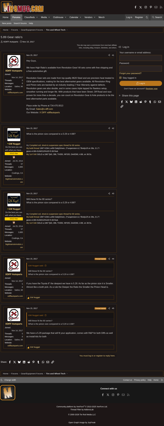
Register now (150, 90)
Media (44, 17)
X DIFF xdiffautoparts (51, 114)
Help (31, 23)
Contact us (123, 381)
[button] (37, 17)
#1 (112, 56)
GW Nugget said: (37, 267)
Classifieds (29, 17)
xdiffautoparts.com (16, 94)
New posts (6, 23)
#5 (112, 313)
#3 (112, 195)
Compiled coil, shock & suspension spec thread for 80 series (55, 147)
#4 (112, 260)
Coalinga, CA (18, 174)
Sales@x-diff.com (45, 110)
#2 (112, 130)
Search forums (20, 23)
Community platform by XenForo (82, 408)
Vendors (88, 17)
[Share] (108, 56)
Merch (102, 17)
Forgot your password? (129, 75)
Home (5, 17)
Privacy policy (136, 381)
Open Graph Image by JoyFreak (82, 422)
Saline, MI (20, 88)
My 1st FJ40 (33, 156)
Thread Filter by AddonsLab (82, 411)
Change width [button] (13, 381)
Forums (16, 17)
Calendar (74, 17)
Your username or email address (133, 54)
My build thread (34, 150)
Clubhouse (58, 17)
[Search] (156, 17)
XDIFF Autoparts (12, 43)
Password (123, 64)
